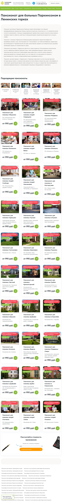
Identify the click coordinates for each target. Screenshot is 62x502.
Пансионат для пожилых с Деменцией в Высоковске (13, 490)
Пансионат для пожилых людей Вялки (28, 148)
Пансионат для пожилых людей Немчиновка (28, 182)
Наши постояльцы (37, 8)
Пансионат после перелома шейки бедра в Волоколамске (37, 468)
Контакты (58, 8)
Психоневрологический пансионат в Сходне (11, 487)
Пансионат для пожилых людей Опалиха (50, 417)
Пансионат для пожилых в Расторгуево (50, 183)
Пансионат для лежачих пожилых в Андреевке (12, 485)
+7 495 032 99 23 (41, 4)
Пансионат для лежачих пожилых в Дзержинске (33, 487)
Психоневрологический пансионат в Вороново (34, 492)
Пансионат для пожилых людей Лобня (28, 417)
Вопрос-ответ (51, 8)
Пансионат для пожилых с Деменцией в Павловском (40, 475)
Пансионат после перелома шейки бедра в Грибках (33, 478)
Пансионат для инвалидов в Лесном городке (34, 471)
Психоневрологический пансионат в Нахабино (34, 473)
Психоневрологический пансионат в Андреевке (12, 473)
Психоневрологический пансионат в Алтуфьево (34, 495)
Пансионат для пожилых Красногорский (28, 282)
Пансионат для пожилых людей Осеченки (7, 417)
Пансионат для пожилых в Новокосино (50, 384)
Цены (13, 8)
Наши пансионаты (6, 8)
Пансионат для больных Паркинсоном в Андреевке (13, 480)
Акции (21, 8)
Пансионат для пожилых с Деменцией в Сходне (12, 468)
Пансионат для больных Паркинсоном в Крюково (12, 483)
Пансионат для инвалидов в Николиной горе (34, 483)
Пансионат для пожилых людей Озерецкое (28, 115)
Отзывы (45, 8)
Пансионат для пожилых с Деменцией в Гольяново (36, 497)
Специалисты (27, 8)
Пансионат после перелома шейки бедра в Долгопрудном (38, 500)
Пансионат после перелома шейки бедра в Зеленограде (14, 475)
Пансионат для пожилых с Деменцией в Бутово (33, 485)
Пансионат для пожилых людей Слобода (7, 181)
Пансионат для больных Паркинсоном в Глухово (35, 480)
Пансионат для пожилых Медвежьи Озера (51, 349)
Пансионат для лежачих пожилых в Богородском (36, 490)
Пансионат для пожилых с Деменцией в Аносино (12, 471)
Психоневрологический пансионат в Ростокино (12, 492)
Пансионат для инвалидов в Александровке (11, 478)
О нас (17, 8)
